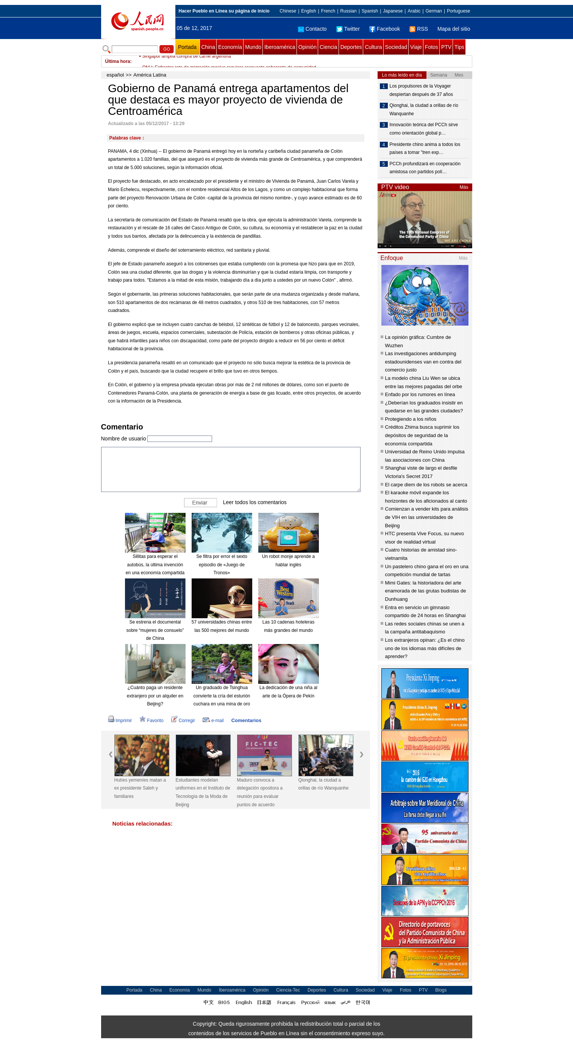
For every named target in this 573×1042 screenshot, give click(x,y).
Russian (348, 11)
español (115, 75)
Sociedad (396, 47)
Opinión (307, 47)
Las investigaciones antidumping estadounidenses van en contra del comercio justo (423, 362)
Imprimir (120, 720)
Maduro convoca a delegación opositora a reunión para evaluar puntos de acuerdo (260, 792)
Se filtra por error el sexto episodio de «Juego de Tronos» (221, 564)
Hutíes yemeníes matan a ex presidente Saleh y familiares (140, 788)
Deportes (351, 47)
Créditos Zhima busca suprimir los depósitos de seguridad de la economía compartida (422, 435)
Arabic (414, 11)
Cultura (373, 47)
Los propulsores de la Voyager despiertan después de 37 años (421, 90)
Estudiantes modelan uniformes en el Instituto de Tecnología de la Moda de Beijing (203, 792)
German (434, 11)
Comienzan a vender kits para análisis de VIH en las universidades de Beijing (426, 517)
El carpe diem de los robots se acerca (426, 484)
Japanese (393, 11)
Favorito (151, 720)
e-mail (213, 720)
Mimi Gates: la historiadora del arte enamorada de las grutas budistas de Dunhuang (425, 591)
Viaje (416, 47)
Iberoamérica (279, 47)
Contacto (312, 29)
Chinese (287, 11)
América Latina (149, 75)
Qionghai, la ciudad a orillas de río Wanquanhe (323, 784)
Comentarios (246, 720)
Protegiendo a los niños (411, 419)
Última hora (117, 61)
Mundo (253, 47)
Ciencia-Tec (288, 990)
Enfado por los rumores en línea (420, 394)
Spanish (370, 11)
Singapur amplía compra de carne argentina (186, 61)
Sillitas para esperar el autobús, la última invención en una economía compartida (155, 564)
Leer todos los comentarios (255, 502)
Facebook (384, 29)
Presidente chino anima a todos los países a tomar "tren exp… (425, 148)
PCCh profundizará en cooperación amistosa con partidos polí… (425, 168)
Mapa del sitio (453, 29)
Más (464, 187)
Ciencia (328, 47)
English (308, 11)
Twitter (348, 29)
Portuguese (458, 11)
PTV (446, 47)
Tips (459, 47)
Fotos (431, 47)
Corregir (183, 720)
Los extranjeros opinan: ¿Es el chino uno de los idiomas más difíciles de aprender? (425, 648)
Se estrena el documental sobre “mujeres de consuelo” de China (155, 630)
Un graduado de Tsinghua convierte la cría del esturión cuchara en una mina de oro (221, 696)
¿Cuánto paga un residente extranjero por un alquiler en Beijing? (155, 696)
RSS (418, 29)
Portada (187, 47)
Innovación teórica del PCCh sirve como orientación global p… (424, 129)
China (208, 47)
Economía (230, 47)
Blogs (441, 990)
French (328, 11)
